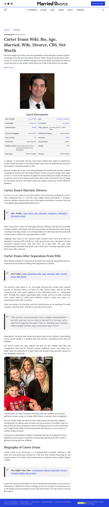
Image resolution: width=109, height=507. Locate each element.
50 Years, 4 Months (62, 119)
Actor (52, 10)
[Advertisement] (21, 17)
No (35, 137)
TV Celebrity (31, 10)
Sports (70, 10)
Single (34, 127)
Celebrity (80, 10)
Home (6, 30)
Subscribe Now (98, 3)
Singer (61, 10)
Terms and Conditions (11, 502)
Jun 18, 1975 (32, 119)
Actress (43, 10)
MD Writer (10, 67)
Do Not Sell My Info (26, 504)
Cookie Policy (35, 502)
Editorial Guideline (47, 502)
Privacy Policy (24, 502)
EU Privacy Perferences (11, 504)
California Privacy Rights (62, 502)
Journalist (66, 123)
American (32, 123)
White (67, 137)
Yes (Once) (32, 133)
